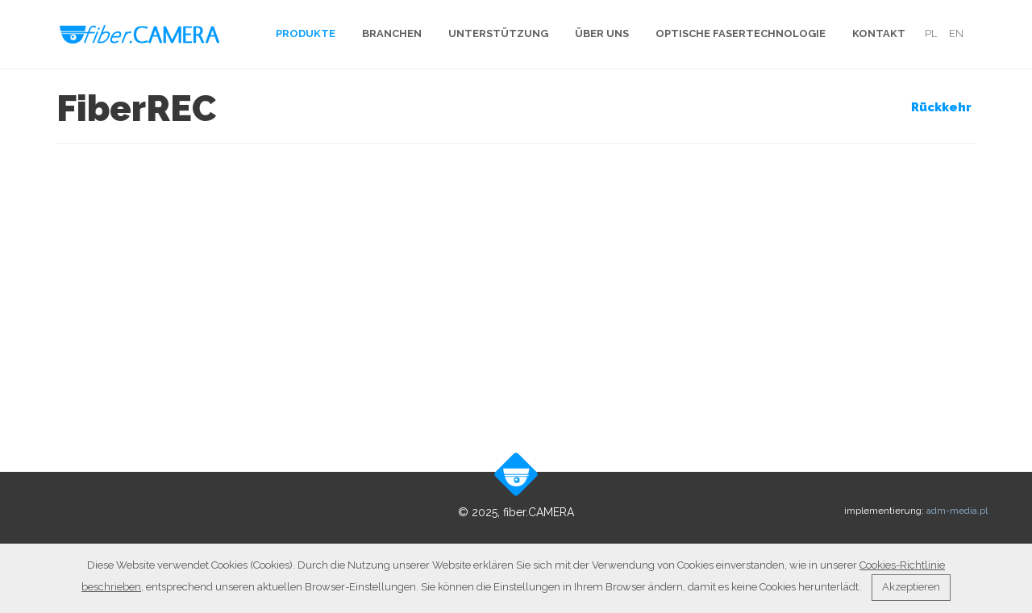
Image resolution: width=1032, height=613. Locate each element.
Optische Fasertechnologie (740, 33)
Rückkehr (941, 107)
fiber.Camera (139, 34)
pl (931, 33)
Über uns (602, 33)
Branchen (392, 33)
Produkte (305, 33)
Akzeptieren (911, 587)
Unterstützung (498, 33)
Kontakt (878, 33)
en (956, 33)
